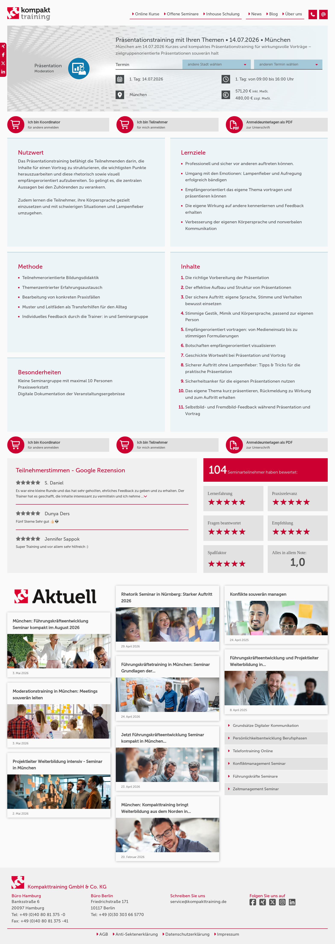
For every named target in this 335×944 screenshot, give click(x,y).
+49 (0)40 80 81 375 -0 (42, 914)
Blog (272, 14)
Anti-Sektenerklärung (135, 934)
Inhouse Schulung (221, 14)
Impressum (226, 934)
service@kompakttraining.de (198, 901)
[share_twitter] (3, 64)
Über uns (292, 14)
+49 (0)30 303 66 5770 (121, 914)
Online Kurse (145, 14)
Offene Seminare (181, 14)
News (255, 14)
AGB (102, 934)
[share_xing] (3, 47)
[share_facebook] (3, 55)
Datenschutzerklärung (186, 934)
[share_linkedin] (3, 72)
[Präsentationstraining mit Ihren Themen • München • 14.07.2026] (313, 14)
